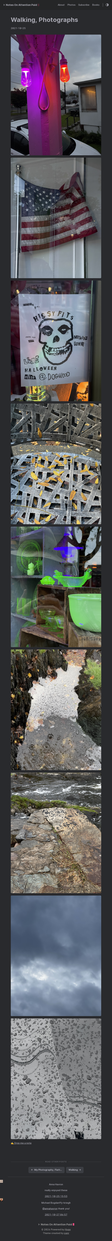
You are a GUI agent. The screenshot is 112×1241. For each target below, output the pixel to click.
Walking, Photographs (44, 19)
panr (66, 1233)
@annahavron (49, 1208)
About (61, 5)
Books (95, 5)
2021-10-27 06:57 (56, 1214)
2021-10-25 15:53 (56, 1196)
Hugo (68, 1229)
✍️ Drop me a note (21, 1143)
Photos (71, 5)
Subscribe (83, 5)
